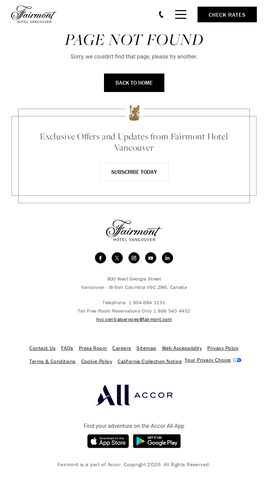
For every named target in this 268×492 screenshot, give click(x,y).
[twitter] (117, 257)
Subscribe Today (134, 171)
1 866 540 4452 (171, 311)
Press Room (93, 348)
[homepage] (38, 14)
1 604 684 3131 (146, 302)
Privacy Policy (222, 348)
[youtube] (150, 257)
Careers (121, 348)
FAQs (67, 348)
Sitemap (146, 348)
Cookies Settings (213, 360)
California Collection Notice (150, 361)
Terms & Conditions (52, 361)
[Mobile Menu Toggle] (180, 14)
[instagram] (134, 257)
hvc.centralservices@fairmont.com (134, 319)
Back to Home (134, 82)
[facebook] (100, 257)
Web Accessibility (182, 348)
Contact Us (42, 348)
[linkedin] (167, 257)
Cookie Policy (96, 361)
